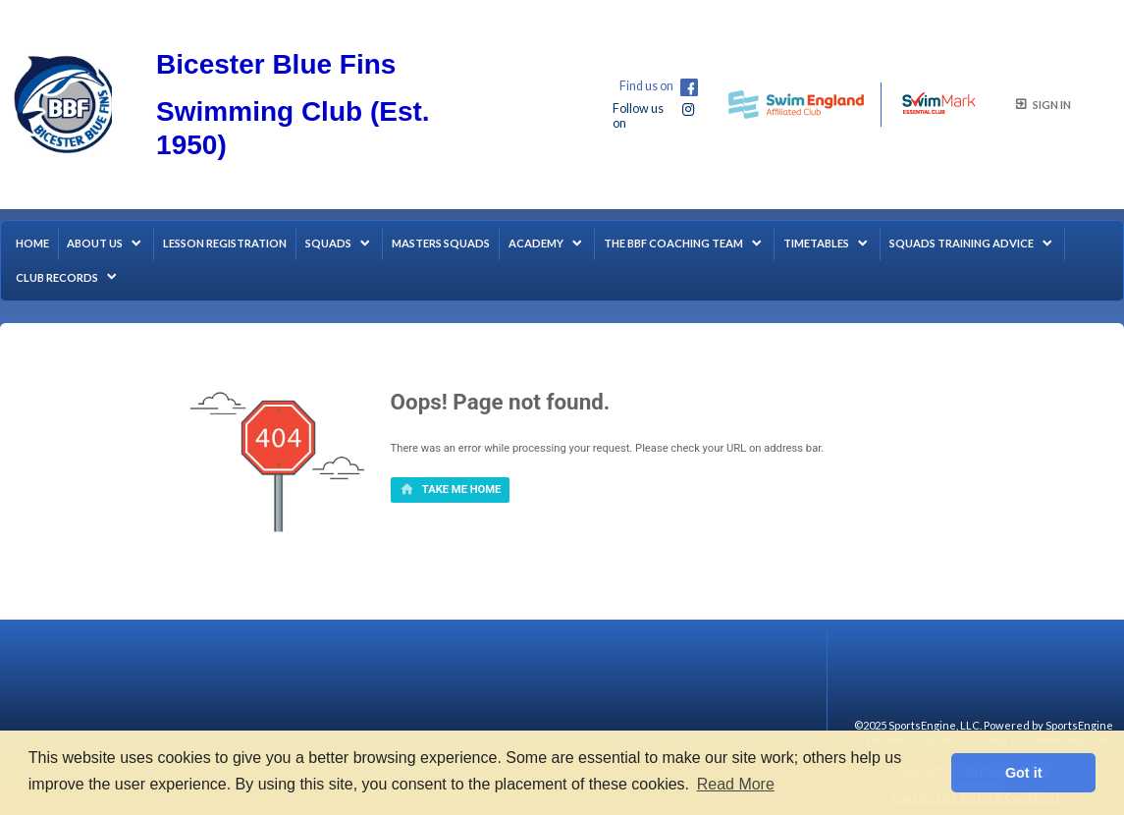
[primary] (450, 490)
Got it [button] (1024, 773)
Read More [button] (736, 784)
